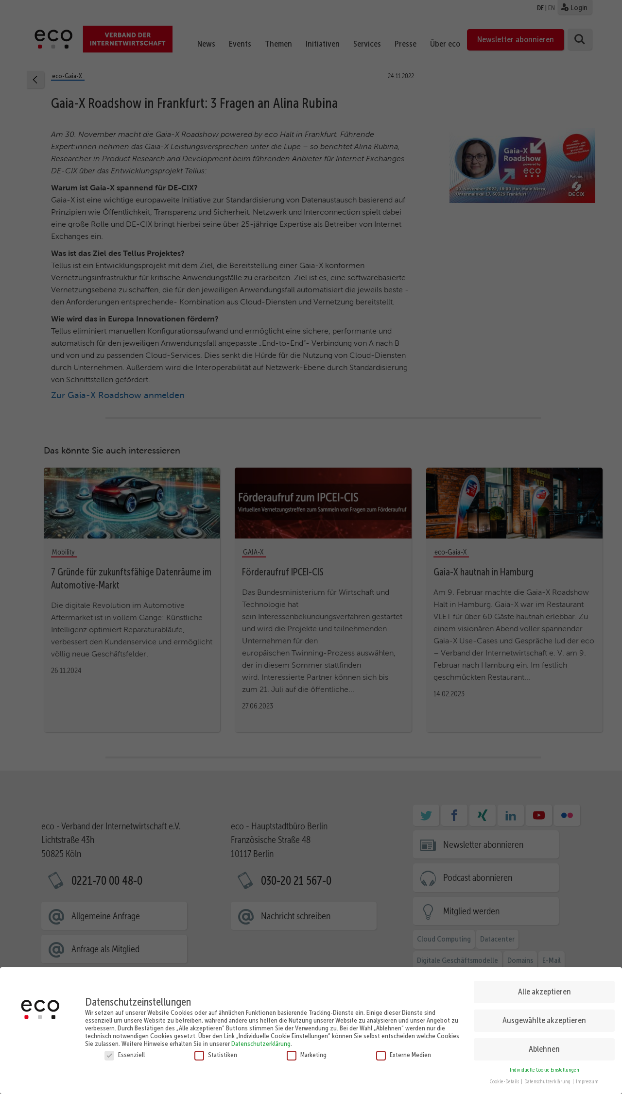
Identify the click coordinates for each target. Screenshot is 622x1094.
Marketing (307, 1051)
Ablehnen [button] (544, 1046)
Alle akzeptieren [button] (544, 988)
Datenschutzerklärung (261, 1040)
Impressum (587, 1078)
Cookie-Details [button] (505, 1078)
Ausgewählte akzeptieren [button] (544, 1017)
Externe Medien (403, 1051)
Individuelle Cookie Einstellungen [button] (544, 1066)
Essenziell (124, 1051)
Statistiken (215, 1051)
